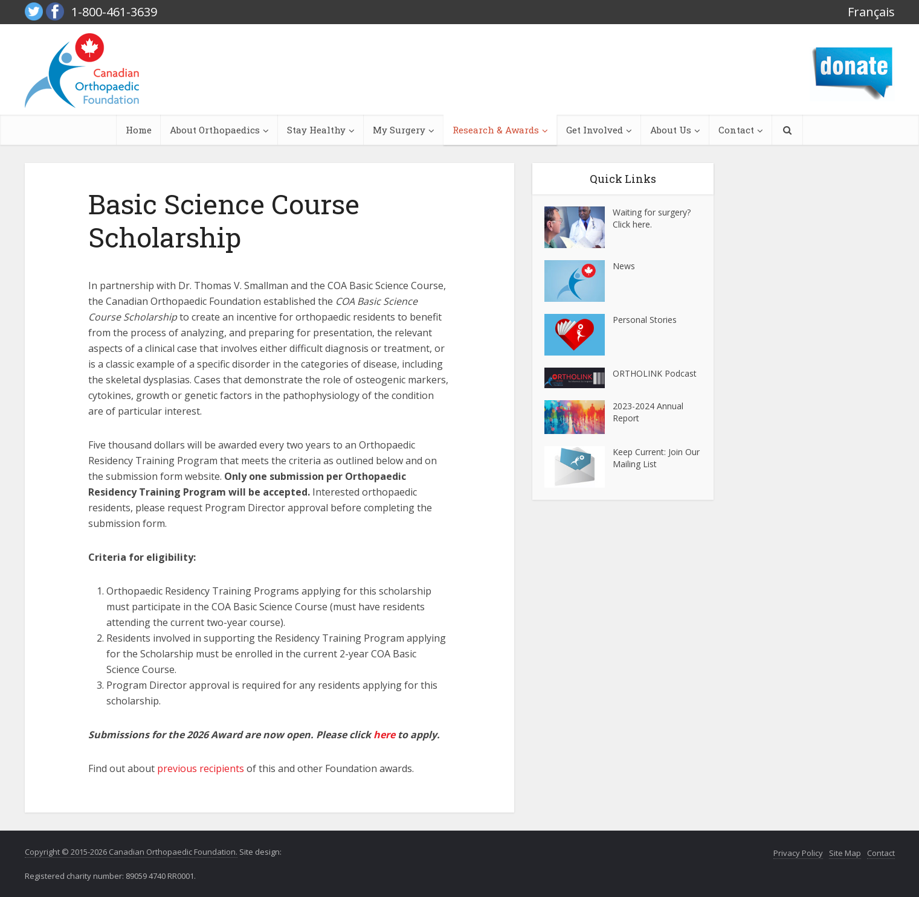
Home (139, 130)
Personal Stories (645, 319)
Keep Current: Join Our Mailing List (656, 458)
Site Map (845, 853)
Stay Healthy (316, 130)
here (384, 734)
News (624, 266)
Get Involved (594, 130)
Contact (736, 130)
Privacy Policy (798, 853)
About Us (670, 130)
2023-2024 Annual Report (648, 412)
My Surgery (399, 130)
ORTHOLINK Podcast (655, 373)
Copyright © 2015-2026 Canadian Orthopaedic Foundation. (131, 851)
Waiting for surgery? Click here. (652, 218)
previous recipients (200, 768)
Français (871, 12)
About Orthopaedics (215, 130)
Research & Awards (496, 130)
